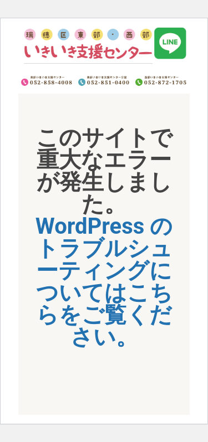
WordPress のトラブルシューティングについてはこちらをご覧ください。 (104, 281)
